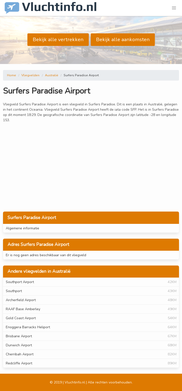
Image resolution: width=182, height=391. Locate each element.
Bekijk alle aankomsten (123, 39)
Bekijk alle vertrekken (58, 39)
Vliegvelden (30, 75)
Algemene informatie (22, 228)
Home (11, 75)
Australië (51, 75)
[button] (174, 8)
